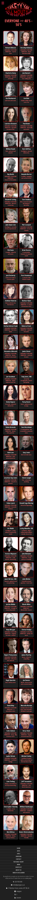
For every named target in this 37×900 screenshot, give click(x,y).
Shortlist (18, 867)
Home (18, 848)
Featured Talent (18, 862)
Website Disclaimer (19, 873)
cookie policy (28, 878)
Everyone (18, 856)
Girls (18, 853)
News (18, 864)
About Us (18, 870)
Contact (18, 859)
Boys (18, 851)
